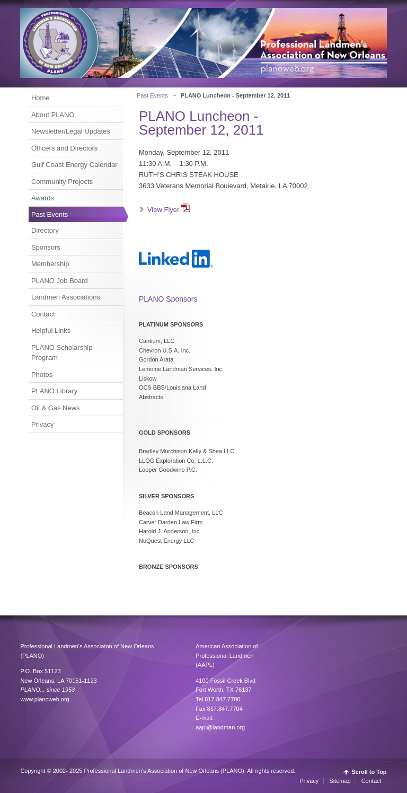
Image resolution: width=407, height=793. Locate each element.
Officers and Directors (64, 148)
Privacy (42, 424)
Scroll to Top (368, 772)
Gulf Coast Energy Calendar (74, 165)
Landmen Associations (65, 297)
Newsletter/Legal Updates (70, 131)
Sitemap (339, 781)
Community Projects (62, 182)
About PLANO (53, 115)
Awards (42, 198)
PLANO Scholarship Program (62, 352)
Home (40, 98)
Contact (43, 314)
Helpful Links (50, 330)
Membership (50, 264)
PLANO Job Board (59, 281)
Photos (41, 374)
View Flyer (168, 210)
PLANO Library (54, 391)
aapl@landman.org (220, 727)
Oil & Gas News (55, 408)
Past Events (49, 214)
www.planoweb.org (44, 699)
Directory (45, 230)
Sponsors (45, 247)
